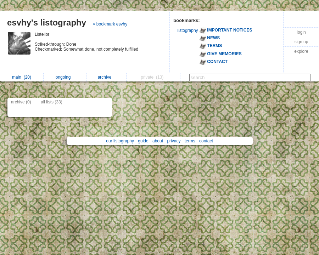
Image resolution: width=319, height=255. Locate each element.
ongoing (65, 77)
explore (301, 51)
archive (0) (21, 102)
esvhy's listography (46, 22)
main (21, 77)
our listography (120, 140)
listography (188, 30)
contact (206, 140)
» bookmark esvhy (110, 24)
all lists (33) (51, 102)
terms (190, 140)
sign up (301, 41)
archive (106, 77)
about (157, 140)
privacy (173, 140)
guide (143, 140)
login (301, 32)
